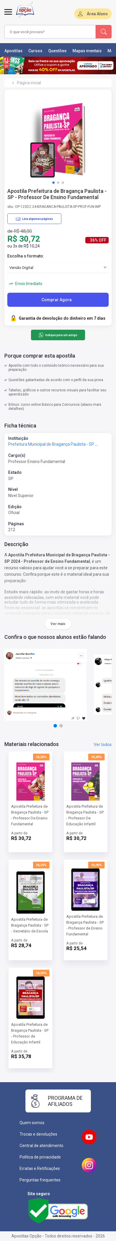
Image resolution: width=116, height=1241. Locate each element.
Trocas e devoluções (38, 1134)
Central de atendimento (41, 1145)
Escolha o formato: (25, 256)
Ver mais (58, 624)
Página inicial (29, 82)
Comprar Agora (56, 299)
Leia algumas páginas (34, 218)
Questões (57, 50)
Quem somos (32, 1122)
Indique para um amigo (58, 335)
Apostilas (13, 50)
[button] (53, 182)
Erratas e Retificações (40, 1168)
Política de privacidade (40, 1157)
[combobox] (50, 31)
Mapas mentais (87, 50)
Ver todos (103, 744)
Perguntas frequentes (40, 1180)
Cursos (35, 50)
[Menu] (8, 15)
